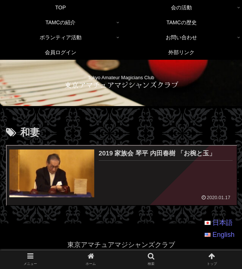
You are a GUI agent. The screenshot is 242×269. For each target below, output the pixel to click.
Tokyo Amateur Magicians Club (121, 77)
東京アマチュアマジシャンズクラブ (121, 84)
